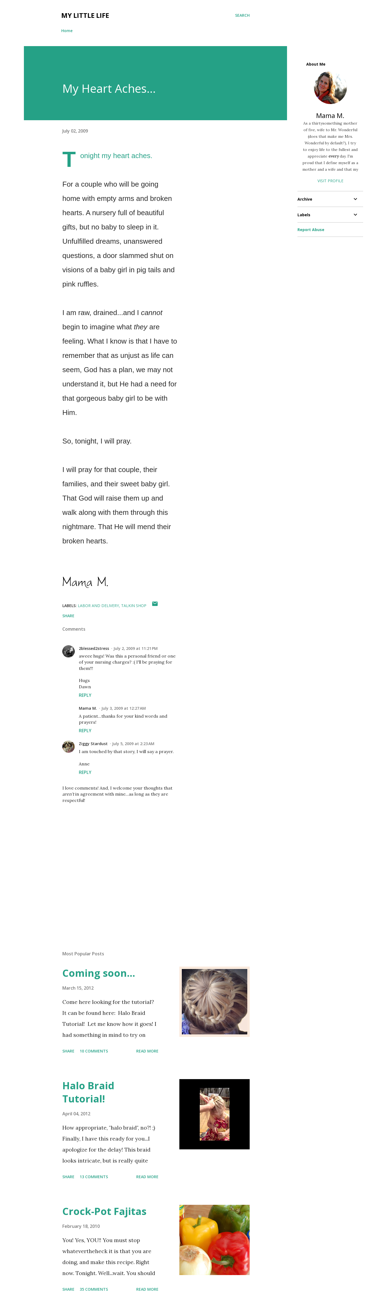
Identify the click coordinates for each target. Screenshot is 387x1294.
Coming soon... (98, 973)
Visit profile (330, 180)
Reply (85, 695)
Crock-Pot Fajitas (104, 1211)
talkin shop (133, 605)
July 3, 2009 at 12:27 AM (123, 708)
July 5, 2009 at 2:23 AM (133, 743)
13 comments (94, 1176)
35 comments (94, 1289)
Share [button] (68, 615)
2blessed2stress (94, 648)
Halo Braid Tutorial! (88, 1092)
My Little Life (85, 15)
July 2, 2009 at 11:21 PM (135, 648)
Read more (147, 1051)
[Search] (242, 15)
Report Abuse (310, 229)
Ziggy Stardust (93, 743)
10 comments (94, 1051)
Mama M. (88, 708)
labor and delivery (98, 605)
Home (67, 30)
